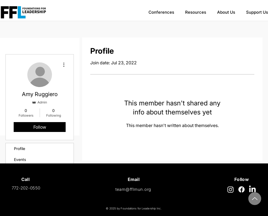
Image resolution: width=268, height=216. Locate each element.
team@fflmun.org (133, 189)
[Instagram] (230, 189)
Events (20, 159)
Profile (19, 148)
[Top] (254, 198)
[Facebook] (241, 189)
